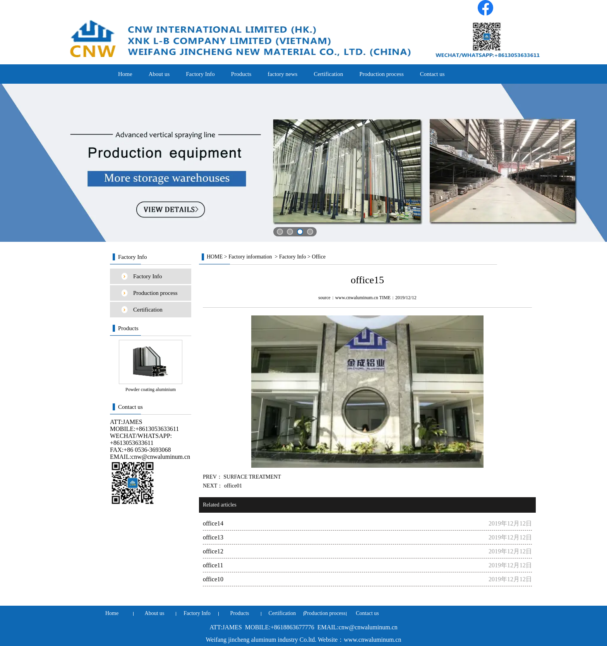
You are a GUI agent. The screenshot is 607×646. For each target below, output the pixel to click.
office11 (213, 565)
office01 (232, 486)
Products (241, 74)
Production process (381, 74)
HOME (215, 257)
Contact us (432, 74)
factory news (282, 74)
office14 (213, 523)
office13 (213, 537)
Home (125, 74)
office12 (213, 551)
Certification (328, 74)
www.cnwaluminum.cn (356, 297)
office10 (213, 579)
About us (159, 74)
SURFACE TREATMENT (251, 477)
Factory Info (200, 74)
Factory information (250, 257)
